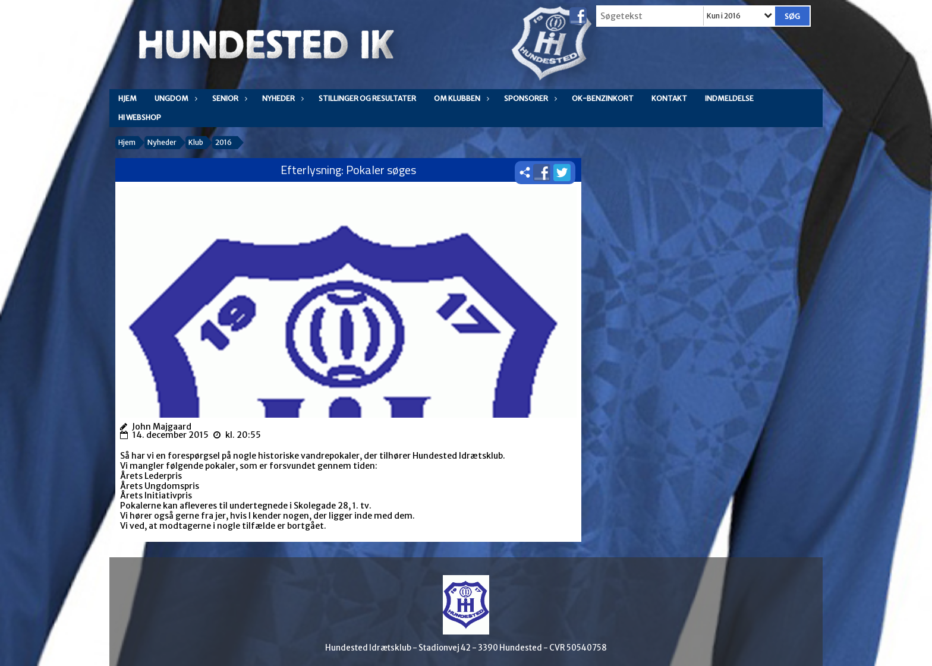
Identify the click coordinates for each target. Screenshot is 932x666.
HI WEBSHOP (139, 117)
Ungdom (174, 98)
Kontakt (669, 98)
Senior (228, 98)
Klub (195, 142)
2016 (223, 142)
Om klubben (460, 98)
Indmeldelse (729, 98)
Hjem (127, 98)
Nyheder (281, 98)
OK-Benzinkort (603, 98)
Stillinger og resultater (367, 98)
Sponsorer (529, 98)
